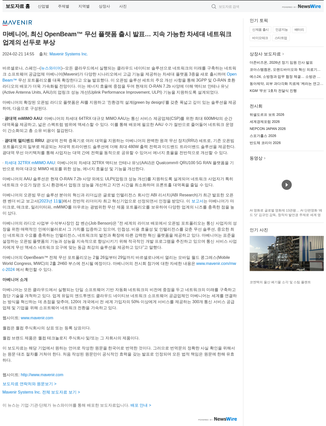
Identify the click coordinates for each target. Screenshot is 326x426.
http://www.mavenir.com (42, 375)
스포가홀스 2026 (263, 136)
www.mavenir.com (37, 318)
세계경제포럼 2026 (265, 122)
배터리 (299, 29)
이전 (254, 257)
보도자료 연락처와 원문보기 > (30, 384)
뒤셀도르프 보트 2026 (267, 115)
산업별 (43, 6)
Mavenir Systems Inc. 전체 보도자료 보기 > (41, 392)
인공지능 (281, 29)
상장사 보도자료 (265, 54)
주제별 (63, 6)
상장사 (104, 6)
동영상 (256, 158)
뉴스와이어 (51, 68)
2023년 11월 (50, 201)
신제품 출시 (260, 29)
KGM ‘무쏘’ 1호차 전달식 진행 (273, 91)
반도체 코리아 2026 (265, 143)
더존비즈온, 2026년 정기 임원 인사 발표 (281, 62)
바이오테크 (260, 38)
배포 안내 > (141, 405)
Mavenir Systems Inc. (68, 54)
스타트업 (281, 38)
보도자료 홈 (18, 6)
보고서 (197, 201)
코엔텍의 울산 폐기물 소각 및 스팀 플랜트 (280, 282)
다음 (320, 257)
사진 (123, 6)
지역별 (84, 6)
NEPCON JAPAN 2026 (268, 129)
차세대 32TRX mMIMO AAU (30, 163)
